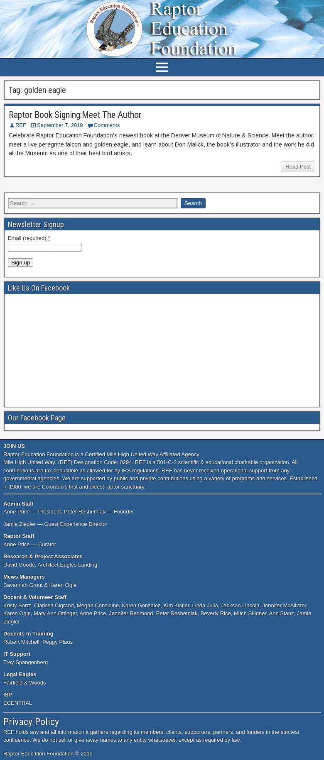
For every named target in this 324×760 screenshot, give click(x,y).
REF (20, 125)
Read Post (298, 167)
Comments (107, 125)
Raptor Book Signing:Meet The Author (75, 115)
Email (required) (29, 238)
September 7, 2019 (60, 125)
